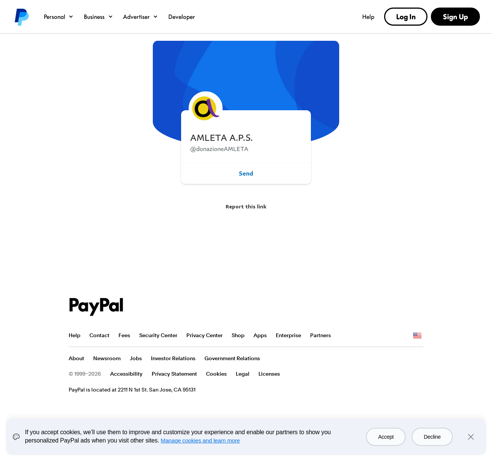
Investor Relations (173, 358)
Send (246, 173)
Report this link (246, 206)
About (76, 358)
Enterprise (288, 335)
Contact (99, 335)
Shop (238, 335)
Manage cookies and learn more (200, 440)
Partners (320, 335)
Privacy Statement (174, 374)
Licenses (269, 374)
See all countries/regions (417, 336)
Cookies (216, 374)
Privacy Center (204, 335)
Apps (260, 335)
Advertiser (140, 16)
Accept (386, 437)
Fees (124, 335)
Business (98, 16)
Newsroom (107, 358)
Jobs (136, 358)
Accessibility (126, 374)
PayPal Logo (96, 307)
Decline (432, 437)
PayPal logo (21, 17)
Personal (59, 16)
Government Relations (232, 358)
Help (368, 16)
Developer (181, 16)
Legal (242, 374)
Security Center (158, 335)
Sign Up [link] (455, 16)
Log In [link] (406, 16)
